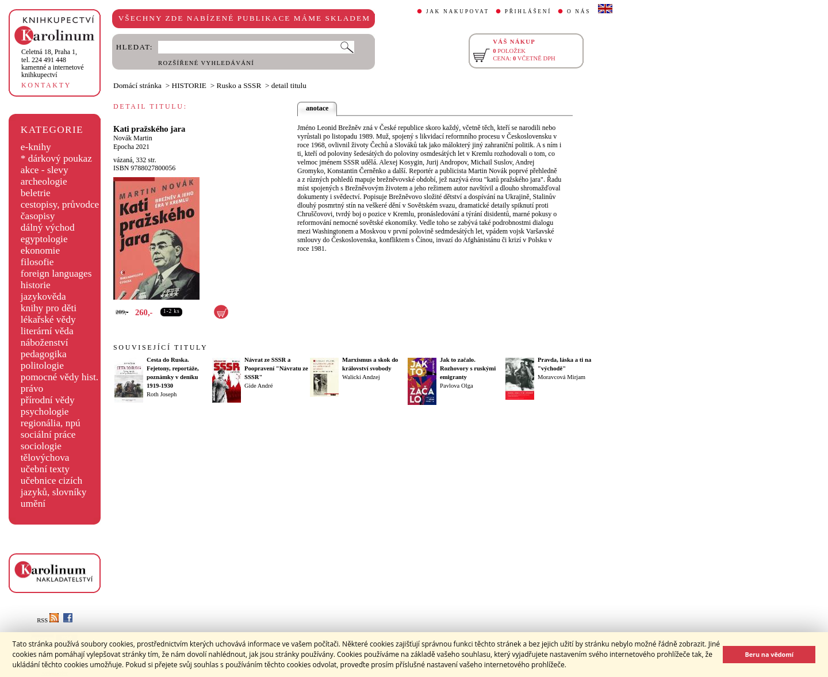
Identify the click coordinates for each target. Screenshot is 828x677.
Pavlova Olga (456, 386)
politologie (42, 365)
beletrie (36, 193)
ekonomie (40, 250)
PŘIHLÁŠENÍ (528, 11)
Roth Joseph (162, 394)
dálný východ (48, 227)
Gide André (258, 386)
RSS (48, 620)
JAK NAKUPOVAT (457, 11)
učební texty (45, 469)
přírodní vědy (48, 400)
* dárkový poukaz (56, 158)
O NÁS (579, 11)
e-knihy (36, 146)
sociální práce (48, 434)
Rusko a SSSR (239, 85)
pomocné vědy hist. (59, 377)
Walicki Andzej (361, 377)
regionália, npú (50, 423)
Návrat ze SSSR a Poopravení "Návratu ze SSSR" (276, 368)
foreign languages (56, 273)
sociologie (41, 446)
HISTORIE (189, 85)
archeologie (44, 181)
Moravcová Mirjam (561, 377)
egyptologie (44, 239)
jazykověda (43, 296)
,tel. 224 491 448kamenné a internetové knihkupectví (52, 63)
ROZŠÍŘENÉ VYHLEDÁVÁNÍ (206, 63)
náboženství (44, 342)
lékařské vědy (48, 319)
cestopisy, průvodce (60, 204)
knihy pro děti (48, 308)
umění (33, 503)
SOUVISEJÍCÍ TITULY (160, 347)
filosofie (37, 262)
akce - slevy (44, 170)
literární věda (47, 331)
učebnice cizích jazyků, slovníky (54, 486)
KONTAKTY (46, 85)
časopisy (38, 216)
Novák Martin (132, 138)
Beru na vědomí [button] (769, 654)
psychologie (45, 411)
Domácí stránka (137, 85)
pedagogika (44, 354)
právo (32, 388)
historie (36, 285)
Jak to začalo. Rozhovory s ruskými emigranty (468, 368)
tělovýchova (45, 457)
